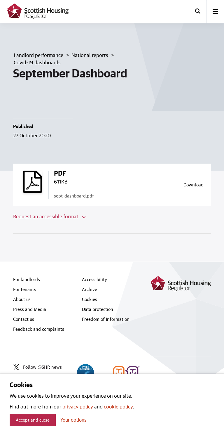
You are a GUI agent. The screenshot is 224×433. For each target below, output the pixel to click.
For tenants (24, 289)
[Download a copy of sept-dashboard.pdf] (193, 185)
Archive (89, 289)
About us (22, 299)
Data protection (97, 309)
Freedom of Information (106, 319)
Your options (73, 419)
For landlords (26, 279)
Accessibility (94, 279)
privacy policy (77, 406)
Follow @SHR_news (37, 367)
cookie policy (118, 406)
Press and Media (29, 309)
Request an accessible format (49, 216)
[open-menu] (215, 12)
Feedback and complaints (38, 329)
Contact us (23, 319)
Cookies (89, 299)
